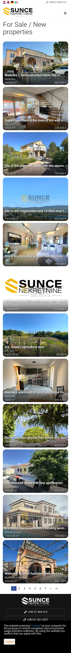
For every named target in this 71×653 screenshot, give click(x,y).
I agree (9, 641)
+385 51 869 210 (56, 2)
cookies (35, 625)
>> (56, 588)
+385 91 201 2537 (35, 619)
